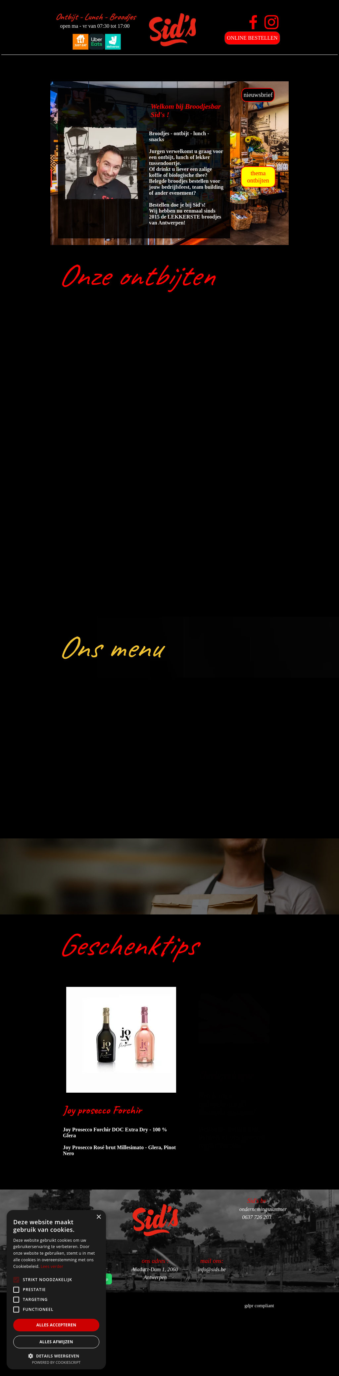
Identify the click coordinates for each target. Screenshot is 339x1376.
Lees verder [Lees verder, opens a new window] (52, 1266)
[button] (56, 1355)
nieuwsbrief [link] (294, 94)
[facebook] (253, 22)
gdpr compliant (259, 1305)
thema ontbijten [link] (295, 177)
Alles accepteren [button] (56, 1325)
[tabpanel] (166, 275)
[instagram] (271, 22)
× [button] (98, 1217)
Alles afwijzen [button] (56, 1342)
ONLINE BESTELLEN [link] (252, 38)
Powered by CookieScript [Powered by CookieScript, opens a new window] (56, 1362)
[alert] (56, 1289)
